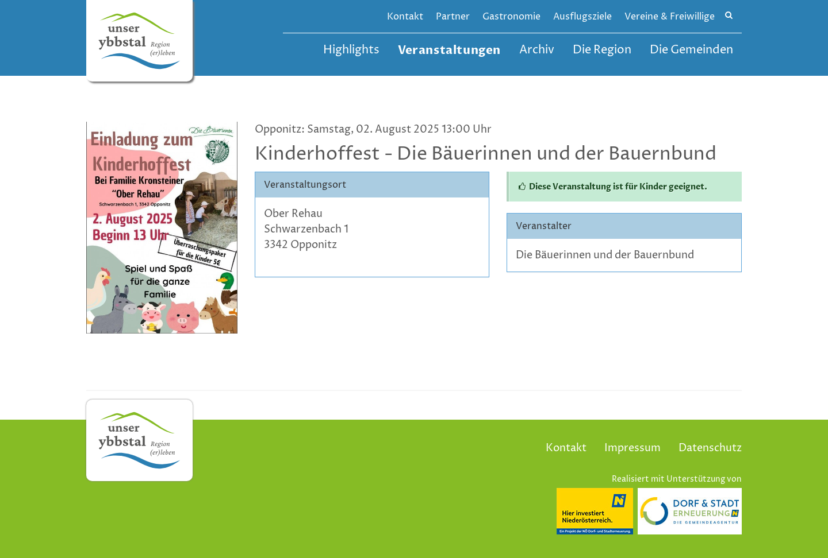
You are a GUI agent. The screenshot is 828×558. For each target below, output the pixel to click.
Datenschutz (710, 448)
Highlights (351, 50)
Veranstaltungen (449, 50)
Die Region (602, 50)
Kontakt (405, 16)
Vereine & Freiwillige (669, 16)
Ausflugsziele (582, 16)
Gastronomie (511, 16)
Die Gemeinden (691, 50)
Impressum (632, 448)
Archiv (536, 50)
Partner (453, 16)
